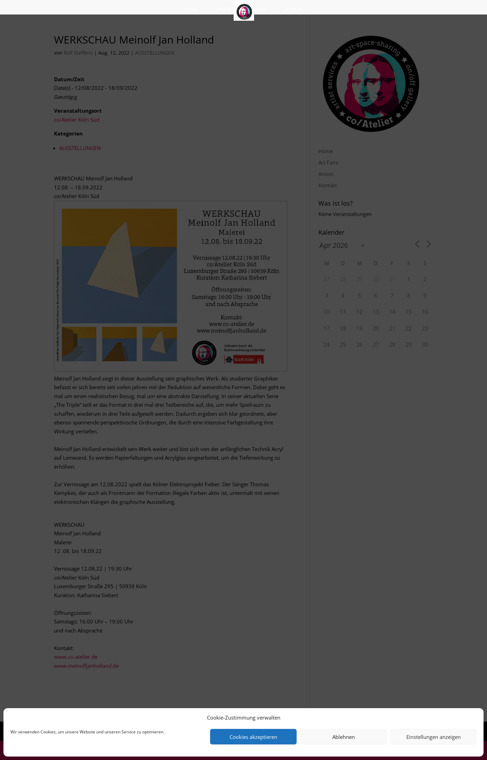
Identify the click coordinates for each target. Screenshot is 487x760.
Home (190, 8)
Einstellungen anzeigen (433, 736)
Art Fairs (225, 8)
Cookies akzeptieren (253, 736)
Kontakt (294, 8)
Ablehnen (343, 736)
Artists (260, 8)
